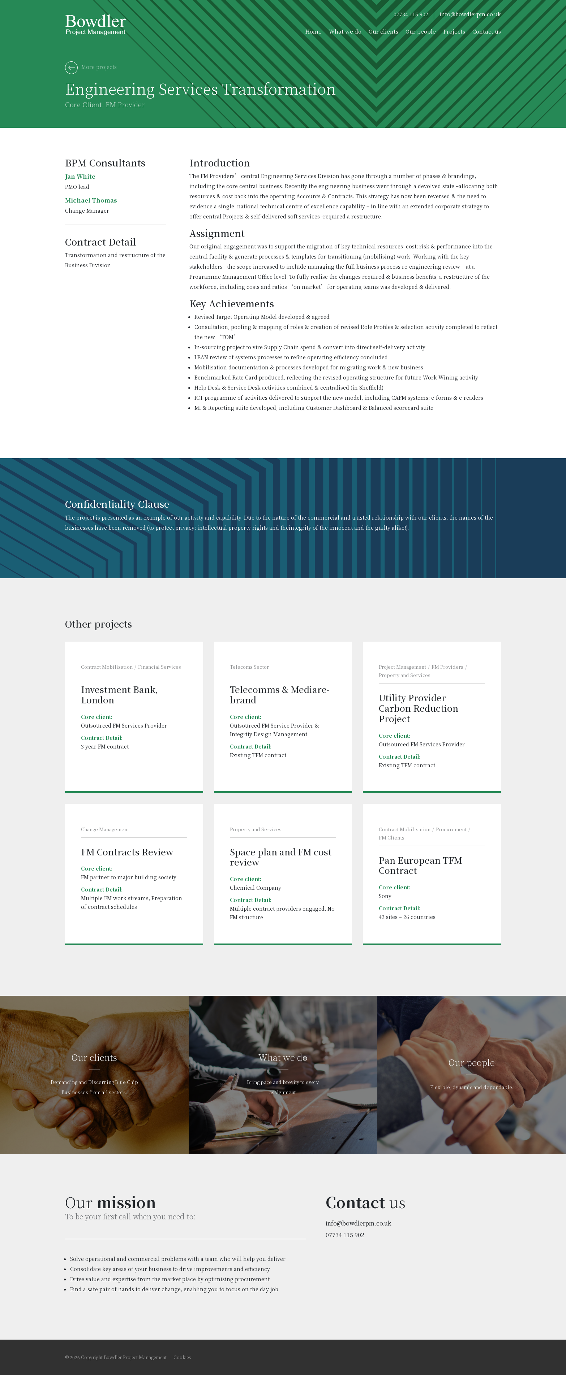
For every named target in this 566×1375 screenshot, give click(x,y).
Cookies (182, 1357)
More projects (91, 67)
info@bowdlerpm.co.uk (470, 14)
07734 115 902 (411, 14)
